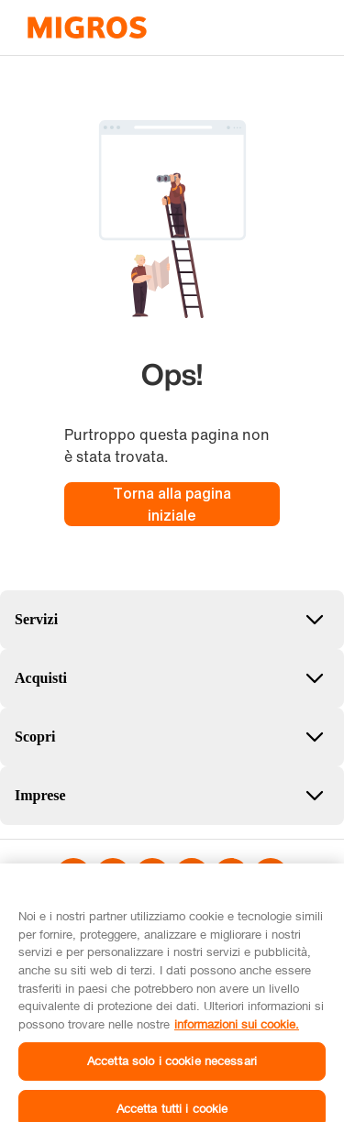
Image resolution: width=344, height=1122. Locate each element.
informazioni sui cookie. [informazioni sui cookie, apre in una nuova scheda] (236, 1032)
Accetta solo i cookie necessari (172, 1069)
